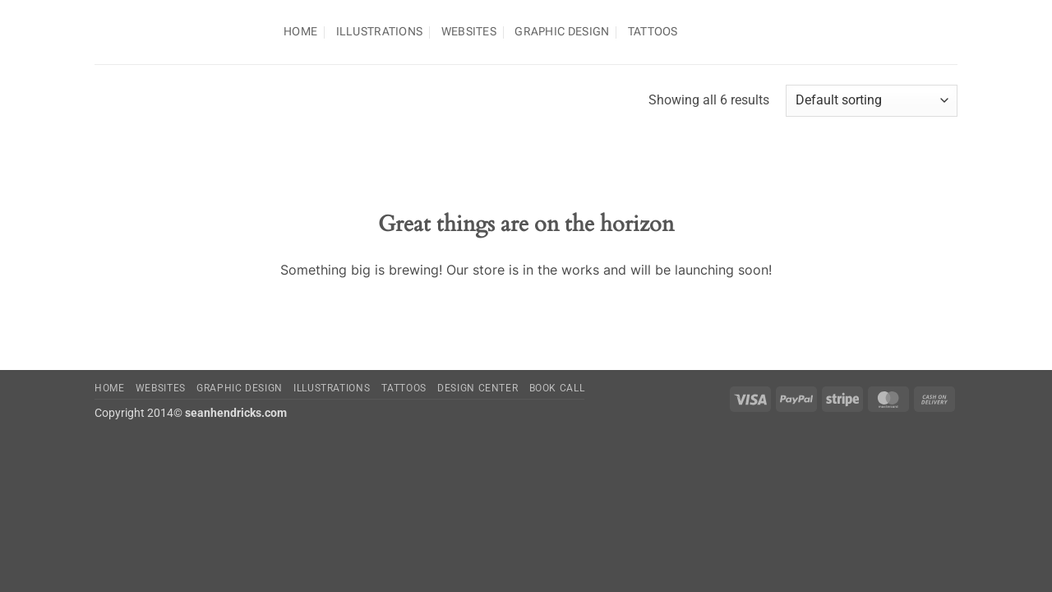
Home (300, 32)
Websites (468, 32)
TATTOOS (653, 32)
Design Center (477, 388)
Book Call (557, 388)
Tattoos (404, 388)
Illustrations (379, 32)
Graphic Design (561, 32)
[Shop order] (871, 101)
